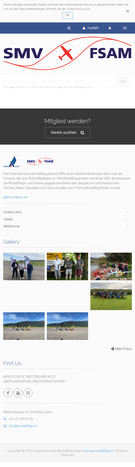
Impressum (12, 226)
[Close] (127, 11)
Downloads (13, 212)
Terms (8, 219)
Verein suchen (67, 132)
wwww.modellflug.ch (98, 451)
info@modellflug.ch (20, 426)
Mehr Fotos (121, 349)
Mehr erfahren (15, 197)
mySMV (91, 28)
